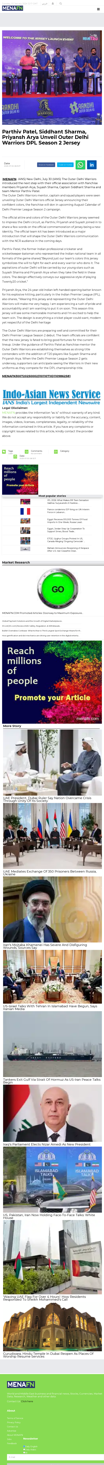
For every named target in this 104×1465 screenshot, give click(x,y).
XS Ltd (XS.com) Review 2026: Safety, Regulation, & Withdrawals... (31, 631)
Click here (27, 1406)
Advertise (11, 1435)
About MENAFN (15, 1439)
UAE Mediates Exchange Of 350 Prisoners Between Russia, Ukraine (50, 878)
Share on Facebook (46, 170)
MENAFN (9, 184)
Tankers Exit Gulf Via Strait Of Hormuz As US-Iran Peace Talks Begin (52, 1086)
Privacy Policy (14, 1427)
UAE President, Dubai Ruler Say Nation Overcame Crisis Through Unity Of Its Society (47, 804)
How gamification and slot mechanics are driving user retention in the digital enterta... (41, 641)
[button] (53, 3)
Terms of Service (15, 1423)
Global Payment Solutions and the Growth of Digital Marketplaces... (32, 626)
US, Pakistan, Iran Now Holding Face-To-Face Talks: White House (49, 1221)
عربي (45, 3)
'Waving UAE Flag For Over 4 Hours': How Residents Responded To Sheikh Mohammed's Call (44, 1303)
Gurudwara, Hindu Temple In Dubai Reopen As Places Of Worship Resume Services (48, 1359)
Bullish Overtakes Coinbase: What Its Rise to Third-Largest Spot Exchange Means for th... (41, 636)
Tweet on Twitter (65, 170)
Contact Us (12, 1431)
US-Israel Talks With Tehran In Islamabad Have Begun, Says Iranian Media (50, 1012)
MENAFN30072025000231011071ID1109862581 (36, 381)
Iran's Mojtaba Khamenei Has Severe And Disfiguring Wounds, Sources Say (45, 951)
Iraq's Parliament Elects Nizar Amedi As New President (47, 1149)
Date (7, 168)
